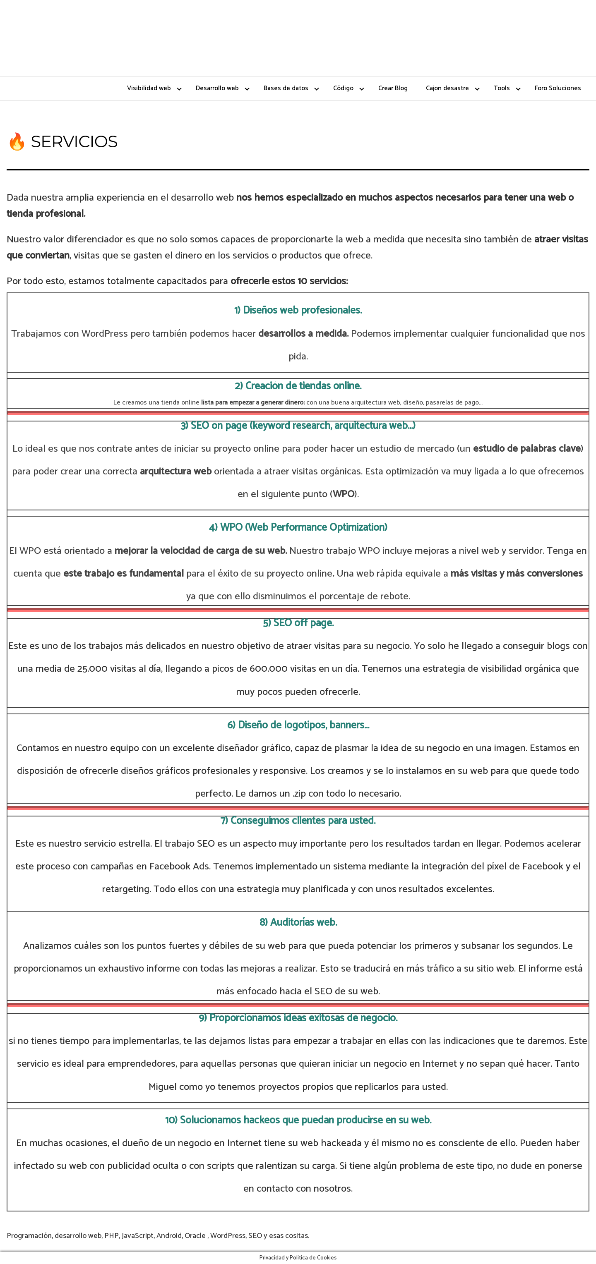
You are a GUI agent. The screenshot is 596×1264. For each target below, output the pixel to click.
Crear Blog (393, 88)
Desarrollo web (217, 88)
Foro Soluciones (558, 88)
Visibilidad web (149, 88)
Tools (502, 88)
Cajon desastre (447, 88)
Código (343, 88)
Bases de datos (286, 88)
